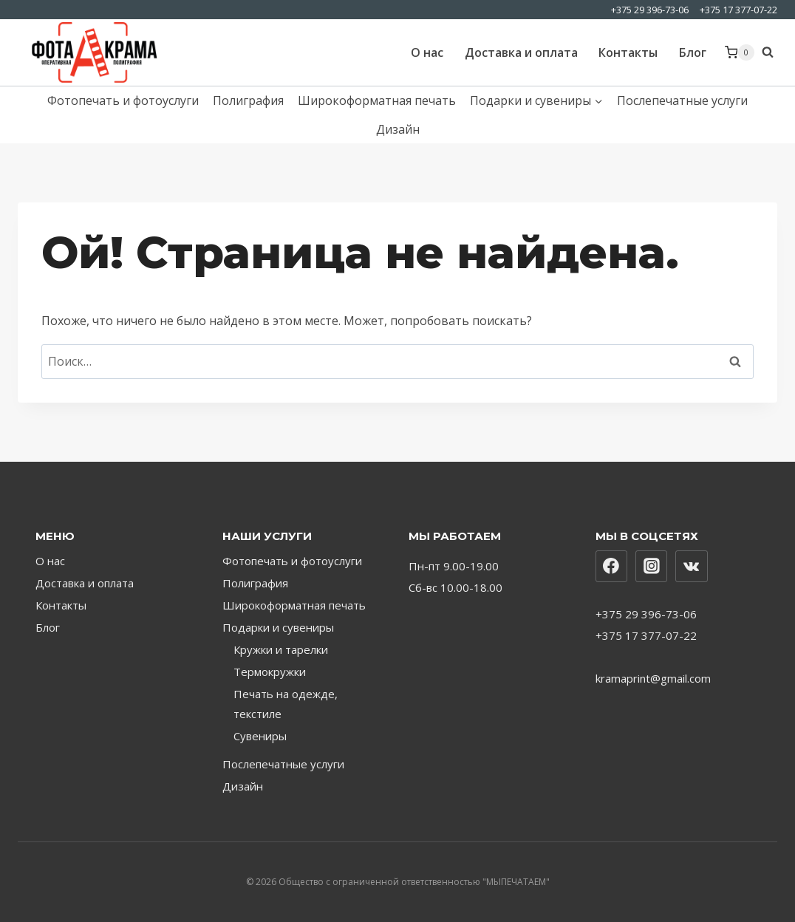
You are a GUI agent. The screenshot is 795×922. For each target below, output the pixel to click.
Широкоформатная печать (377, 100)
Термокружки (269, 671)
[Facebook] (612, 566)
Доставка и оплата (521, 52)
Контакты (628, 52)
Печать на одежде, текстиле (285, 703)
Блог (692, 52)
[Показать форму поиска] (769, 52)
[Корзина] (739, 52)
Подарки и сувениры (278, 627)
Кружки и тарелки (280, 649)
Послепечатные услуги (682, 100)
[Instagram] (651, 566)
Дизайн (398, 129)
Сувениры (260, 735)
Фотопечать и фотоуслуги (123, 100)
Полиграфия (248, 100)
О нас (427, 52)
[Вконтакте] (691, 566)
